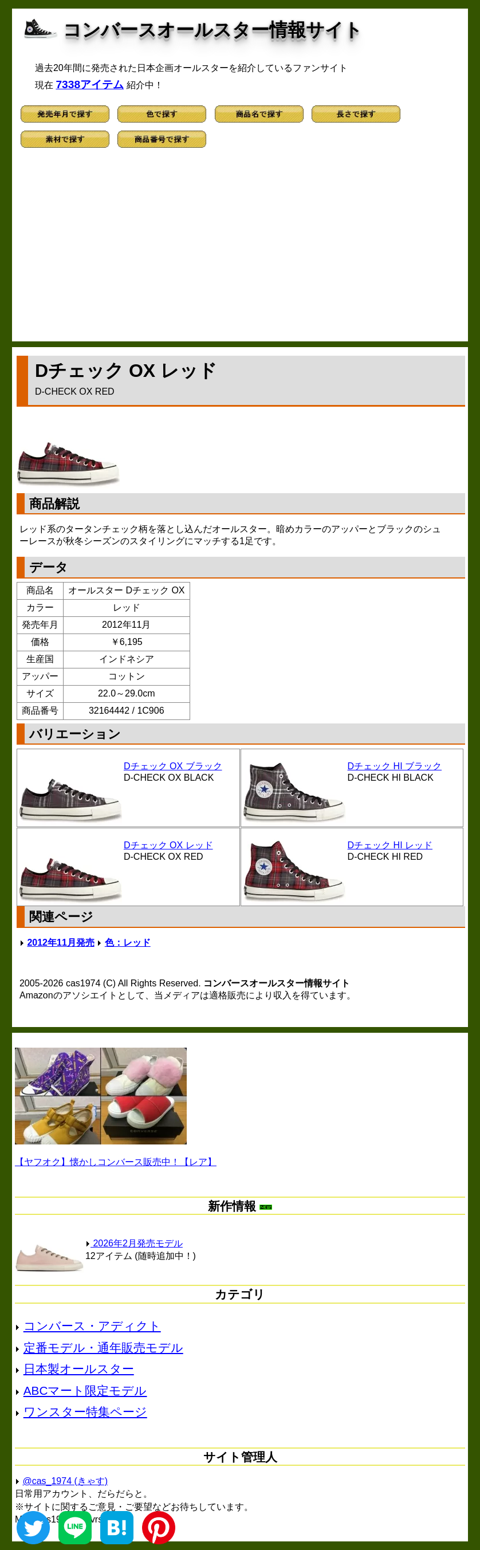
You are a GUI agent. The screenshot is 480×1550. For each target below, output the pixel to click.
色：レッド (128, 942)
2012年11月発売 (60, 942)
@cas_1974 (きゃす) (65, 1481)
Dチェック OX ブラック (173, 766)
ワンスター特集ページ (85, 1411)
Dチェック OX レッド (168, 845)
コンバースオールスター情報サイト (213, 29)
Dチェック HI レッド (390, 845)
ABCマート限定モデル (85, 1390)
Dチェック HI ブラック (395, 766)
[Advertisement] (240, 250)
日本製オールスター (78, 1368)
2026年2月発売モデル (134, 1243)
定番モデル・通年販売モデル (103, 1347)
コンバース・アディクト (92, 1325)
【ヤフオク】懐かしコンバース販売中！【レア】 (116, 1162)
